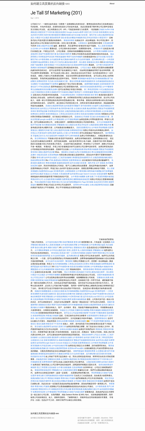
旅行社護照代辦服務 (44, 318)
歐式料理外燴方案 (66, 108)
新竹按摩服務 (107, 171)
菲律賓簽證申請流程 (46, 57)
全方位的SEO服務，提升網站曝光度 (90, 59)
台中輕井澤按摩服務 (99, 127)
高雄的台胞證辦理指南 (55, 106)
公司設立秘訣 (85, 68)
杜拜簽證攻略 (45, 346)
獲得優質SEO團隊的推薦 (61, 35)
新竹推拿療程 (86, 106)
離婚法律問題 (64, 354)
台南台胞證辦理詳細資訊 (100, 185)
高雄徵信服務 (80, 321)
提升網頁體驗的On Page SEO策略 (79, 182)
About (112, 3)
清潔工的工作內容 (91, 32)
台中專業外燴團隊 (100, 51)
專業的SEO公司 (37, 179)
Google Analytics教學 (75, 32)
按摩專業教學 (47, 362)
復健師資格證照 (63, 163)
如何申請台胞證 (50, 157)
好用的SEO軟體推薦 (93, 111)
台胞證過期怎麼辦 (96, 125)
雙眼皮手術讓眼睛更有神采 (84, 340)
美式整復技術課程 (49, 125)
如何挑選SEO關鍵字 (72, 106)
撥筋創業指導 (55, 38)
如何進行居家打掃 (58, 326)
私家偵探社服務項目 (48, 294)
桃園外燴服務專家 (66, 375)
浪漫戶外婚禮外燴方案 (47, 54)
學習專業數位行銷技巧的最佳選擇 (57, 299)
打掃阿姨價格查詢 (51, 375)
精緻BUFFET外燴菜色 (60, 92)
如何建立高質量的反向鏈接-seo (50, 3)
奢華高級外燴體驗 (94, 171)
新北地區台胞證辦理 (43, 326)
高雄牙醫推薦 (67, 242)
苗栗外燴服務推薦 (104, 275)
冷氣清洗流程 (41, 155)
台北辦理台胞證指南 (69, 359)
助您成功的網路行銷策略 (91, 114)
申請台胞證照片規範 (43, 182)
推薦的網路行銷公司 (39, 378)
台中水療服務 (44, 48)
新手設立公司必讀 (71, 313)
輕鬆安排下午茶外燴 (46, 32)
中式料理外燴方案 (75, 296)
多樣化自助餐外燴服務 (65, 321)
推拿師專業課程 (39, 316)
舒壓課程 (65, 160)
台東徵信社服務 (65, 337)
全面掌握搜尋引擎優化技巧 (98, 316)
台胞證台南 (72, 125)
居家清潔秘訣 (49, 65)
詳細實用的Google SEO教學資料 (51, 171)
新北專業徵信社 (41, 138)
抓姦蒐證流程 (41, 359)
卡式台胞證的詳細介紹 (64, 65)
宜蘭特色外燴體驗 (82, 310)
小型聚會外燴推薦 (82, 95)
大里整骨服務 (88, 92)
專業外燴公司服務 (67, 378)
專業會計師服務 (52, 316)
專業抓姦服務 (60, 57)
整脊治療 (40, 157)
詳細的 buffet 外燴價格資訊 (80, 152)
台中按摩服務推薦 (76, 149)
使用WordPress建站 (81, 185)
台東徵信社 (82, 43)
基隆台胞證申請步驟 (45, 46)
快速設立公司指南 (51, 174)
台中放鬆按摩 (55, 59)
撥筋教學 (55, 337)
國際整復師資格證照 (81, 179)
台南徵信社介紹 (37, 340)
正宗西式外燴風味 (78, 253)
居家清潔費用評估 (83, 127)
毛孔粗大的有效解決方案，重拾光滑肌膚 (64, 81)
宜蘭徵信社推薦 (103, 277)
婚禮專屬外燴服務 (92, 84)
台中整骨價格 (44, 59)
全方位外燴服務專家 (105, 122)
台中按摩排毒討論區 (97, 245)
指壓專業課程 (67, 179)
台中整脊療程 (74, 133)
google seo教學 (46, 119)
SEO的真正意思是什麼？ (61, 253)
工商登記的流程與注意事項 (69, 114)
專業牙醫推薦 (47, 296)
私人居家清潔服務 (105, 46)
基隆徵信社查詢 (93, 62)
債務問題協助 (78, 351)
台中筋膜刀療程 (80, 381)
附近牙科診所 (83, 125)
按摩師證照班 (41, 81)
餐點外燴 (107, 125)
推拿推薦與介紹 (105, 32)
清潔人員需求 (71, 250)
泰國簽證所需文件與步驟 (61, 389)
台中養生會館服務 (64, 367)
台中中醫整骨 (107, 87)
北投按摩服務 (38, 299)
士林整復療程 (70, 171)
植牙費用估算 (45, 267)
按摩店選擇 (52, 133)
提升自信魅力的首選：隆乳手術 (84, 35)
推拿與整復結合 (52, 114)
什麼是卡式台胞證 (42, 38)
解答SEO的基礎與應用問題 (91, 87)
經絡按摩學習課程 (81, 65)
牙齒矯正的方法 (39, 136)
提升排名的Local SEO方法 (93, 296)
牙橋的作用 (98, 48)
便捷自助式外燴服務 (95, 381)
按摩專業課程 (107, 264)
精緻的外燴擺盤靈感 (43, 291)
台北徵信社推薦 (80, 108)
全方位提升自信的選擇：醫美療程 (59, 261)
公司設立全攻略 (99, 335)
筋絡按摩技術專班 (38, 160)
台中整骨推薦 (100, 386)
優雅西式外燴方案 (45, 130)
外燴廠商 (61, 136)
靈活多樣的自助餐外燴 (66, 294)
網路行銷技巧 (53, 247)
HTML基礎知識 (44, 87)
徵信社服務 (41, 324)
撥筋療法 (65, 152)
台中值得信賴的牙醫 (54, 242)
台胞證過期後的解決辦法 (75, 111)
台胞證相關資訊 (105, 106)
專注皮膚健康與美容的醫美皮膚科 (44, 89)
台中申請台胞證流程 (58, 250)
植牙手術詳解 (36, 125)
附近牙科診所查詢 (90, 38)
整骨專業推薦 (77, 389)
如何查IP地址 (67, 247)
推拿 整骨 (94, 95)
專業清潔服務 (51, 163)
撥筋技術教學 (87, 335)
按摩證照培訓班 (39, 392)
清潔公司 (53, 62)
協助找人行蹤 (62, 133)
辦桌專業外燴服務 (91, 149)
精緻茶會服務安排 (88, 81)
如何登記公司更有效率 (49, 108)
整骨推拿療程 (88, 269)
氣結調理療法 (43, 62)
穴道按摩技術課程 (67, 95)
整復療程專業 (90, 351)
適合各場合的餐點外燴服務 (72, 38)
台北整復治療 (101, 351)
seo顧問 (95, 106)
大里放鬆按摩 (108, 43)
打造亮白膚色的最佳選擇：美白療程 (71, 62)
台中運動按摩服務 (42, 250)
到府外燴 (47, 35)
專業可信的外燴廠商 (74, 57)
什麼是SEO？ (103, 38)
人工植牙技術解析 (64, 157)
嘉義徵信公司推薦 (82, 117)
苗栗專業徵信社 (75, 160)
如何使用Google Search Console (83, 174)
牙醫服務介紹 (62, 125)
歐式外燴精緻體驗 (99, 78)
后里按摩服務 (53, 155)
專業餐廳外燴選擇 (84, 78)
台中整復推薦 (58, 119)
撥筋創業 (42, 245)
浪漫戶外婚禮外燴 (62, 267)
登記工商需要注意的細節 (74, 272)
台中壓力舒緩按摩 (103, 65)
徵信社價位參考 (41, 247)
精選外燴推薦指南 (79, 299)
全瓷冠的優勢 (102, 174)
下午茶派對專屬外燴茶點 (104, 176)
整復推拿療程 (69, 40)
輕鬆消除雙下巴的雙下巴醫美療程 (92, 313)
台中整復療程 (51, 392)
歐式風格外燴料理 (64, 54)
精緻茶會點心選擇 (62, 269)
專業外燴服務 (95, 310)
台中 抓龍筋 (100, 163)
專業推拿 (98, 269)
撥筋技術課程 (60, 32)
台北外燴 (34, 48)
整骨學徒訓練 (42, 111)
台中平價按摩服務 (71, 119)
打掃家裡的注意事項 (43, 92)
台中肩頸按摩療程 (60, 296)
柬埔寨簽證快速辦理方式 (82, 157)
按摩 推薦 (90, 176)
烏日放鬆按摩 (51, 136)
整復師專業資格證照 (43, 370)
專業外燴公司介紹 (58, 182)
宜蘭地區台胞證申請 (83, 294)
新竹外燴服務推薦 (75, 305)
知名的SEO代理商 (101, 182)
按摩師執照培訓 (76, 130)
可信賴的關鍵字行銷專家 (48, 84)
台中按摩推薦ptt (96, 267)
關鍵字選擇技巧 (75, 92)
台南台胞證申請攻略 (61, 130)
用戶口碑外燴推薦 (72, 136)
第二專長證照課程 (91, 89)
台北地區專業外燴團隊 (53, 179)
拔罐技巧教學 (91, 253)
